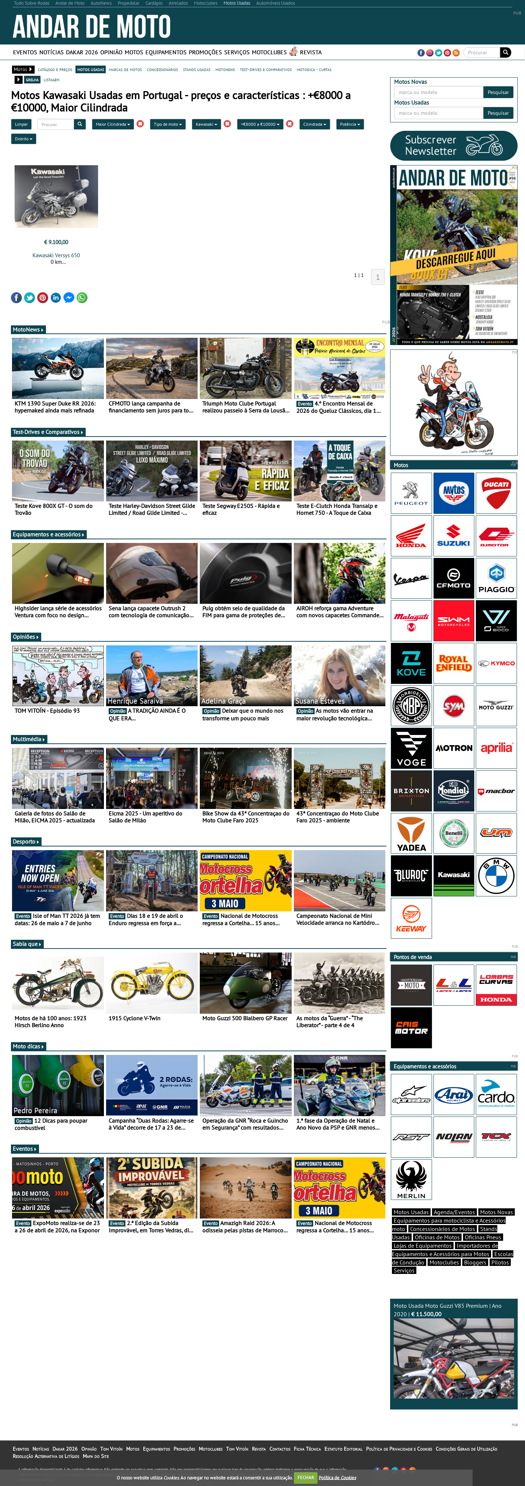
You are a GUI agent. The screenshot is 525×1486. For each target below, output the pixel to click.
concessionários (162, 69)
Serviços (237, 52)
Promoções (205, 52)
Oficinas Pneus (483, 1237)
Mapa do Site (96, 1456)
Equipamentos (166, 52)
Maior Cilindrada (113, 124)
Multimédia (29, 739)
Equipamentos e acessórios (49, 534)
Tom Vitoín (111, 1449)
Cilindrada (314, 124)
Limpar (21, 124)
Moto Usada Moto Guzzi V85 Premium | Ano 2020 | (454, 1350)
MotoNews (28, 329)
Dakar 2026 (82, 52)
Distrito (23, 138)
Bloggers (475, 1262)
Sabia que (27, 943)
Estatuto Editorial (343, 1449)
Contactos (279, 1449)
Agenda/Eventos (454, 1212)
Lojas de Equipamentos (423, 1245)
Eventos (25, 52)
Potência (350, 124)
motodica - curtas (314, 69)
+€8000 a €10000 (260, 124)
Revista (311, 52)
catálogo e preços (55, 69)
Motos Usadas (411, 1212)
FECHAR (306, 1477)
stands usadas (196, 69)
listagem (51, 79)
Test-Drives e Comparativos (48, 431)
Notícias (51, 52)
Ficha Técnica (307, 1449)
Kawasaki (206, 124)
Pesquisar (498, 92)
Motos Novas (496, 1212)
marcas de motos (125, 69)
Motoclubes (269, 52)
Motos (134, 52)
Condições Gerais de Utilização (466, 1449)
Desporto (26, 841)
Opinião (111, 52)
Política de (337, 1477)
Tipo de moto (168, 124)
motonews (225, 69)
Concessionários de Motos (442, 1228)
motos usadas (90, 69)
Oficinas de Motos (437, 1237)
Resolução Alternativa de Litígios (46, 1456)
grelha (32, 79)
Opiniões (26, 636)
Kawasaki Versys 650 (56, 255)
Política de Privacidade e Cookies (399, 1449)
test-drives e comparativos (266, 69)
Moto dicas (28, 1046)
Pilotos (500, 1262)
